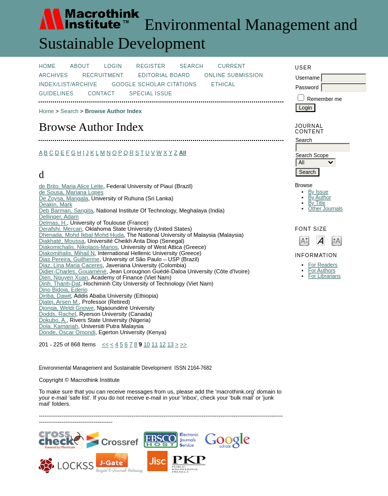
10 (147, 344)
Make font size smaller (304, 240)
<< (105, 344)
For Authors (322, 270)
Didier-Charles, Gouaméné (72, 271)
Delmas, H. (53, 223)
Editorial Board (164, 75)
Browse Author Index (113, 111)
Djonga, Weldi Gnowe (66, 308)
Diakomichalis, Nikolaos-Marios (78, 247)
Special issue (151, 93)
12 (162, 344)
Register (150, 66)
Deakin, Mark (55, 204)
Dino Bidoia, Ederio (63, 290)
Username (308, 78)
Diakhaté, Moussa (61, 241)
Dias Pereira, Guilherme (69, 259)
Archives (53, 75)
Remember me (324, 99)
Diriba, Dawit (55, 296)
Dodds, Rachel (57, 314)
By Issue (318, 192)
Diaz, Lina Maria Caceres (71, 265)
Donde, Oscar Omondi (67, 332)
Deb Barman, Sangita (66, 210)
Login (113, 66)
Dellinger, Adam (58, 217)
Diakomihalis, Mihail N (66, 253)
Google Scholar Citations (154, 84)
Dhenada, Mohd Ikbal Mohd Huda (81, 235)
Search (191, 66)
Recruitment (102, 75)
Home (47, 66)
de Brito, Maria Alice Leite (71, 186)
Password (307, 87)
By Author (319, 197)
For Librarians (324, 276)
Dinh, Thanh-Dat (59, 283)
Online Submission (233, 75)
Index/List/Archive (68, 84)
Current (231, 66)
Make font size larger (337, 240)
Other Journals (325, 208)
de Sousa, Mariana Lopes (71, 192)
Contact (101, 93)
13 (170, 344)
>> (183, 344)
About (79, 66)
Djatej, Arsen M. (59, 302)
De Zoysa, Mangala (63, 198)
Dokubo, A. (53, 320)
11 (154, 344)
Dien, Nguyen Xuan (63, 277)
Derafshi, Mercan (60, 229)
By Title (317, 203)
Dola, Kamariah (58, 326)
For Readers (323, 265)
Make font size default (320, 240)
